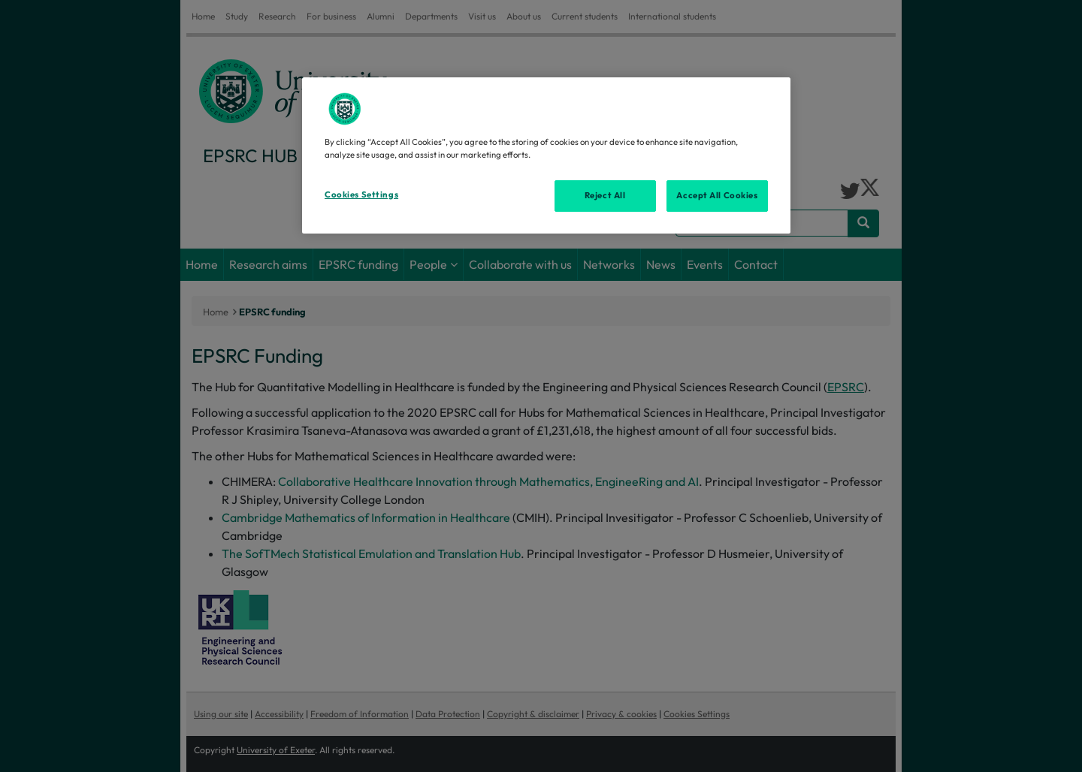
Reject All (605, 195)
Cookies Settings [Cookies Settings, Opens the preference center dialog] (361, 194)
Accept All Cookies (716, 195)
